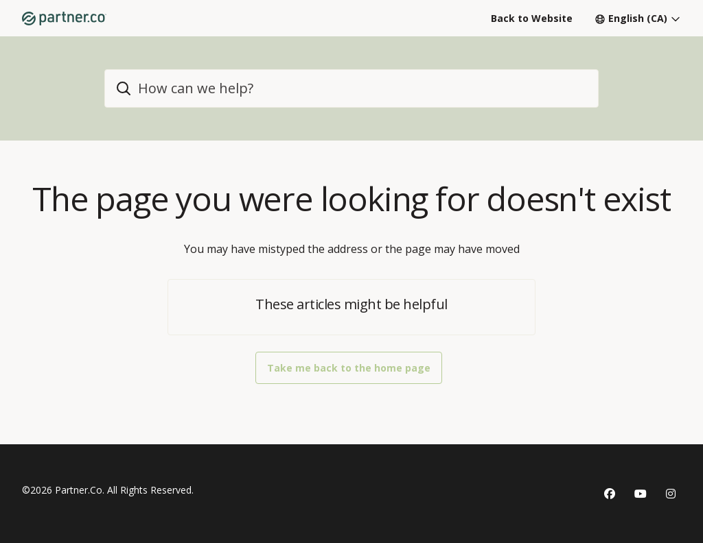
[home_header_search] (351, 88)
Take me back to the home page (348, 367)
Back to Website (532, 18)
